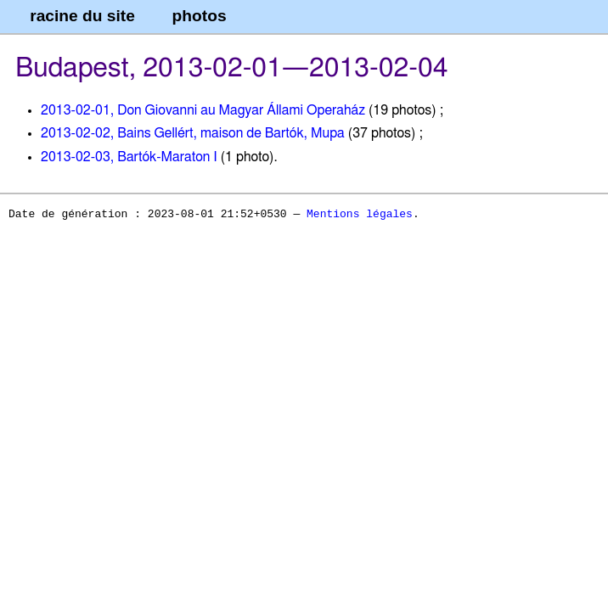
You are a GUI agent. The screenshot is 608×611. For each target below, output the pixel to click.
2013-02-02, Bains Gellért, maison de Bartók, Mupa (193, 133)
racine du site (82, 16)
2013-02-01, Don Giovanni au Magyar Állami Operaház (203, 110)
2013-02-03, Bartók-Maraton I (129, 157)
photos (199, 16)
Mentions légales (360, 214)
